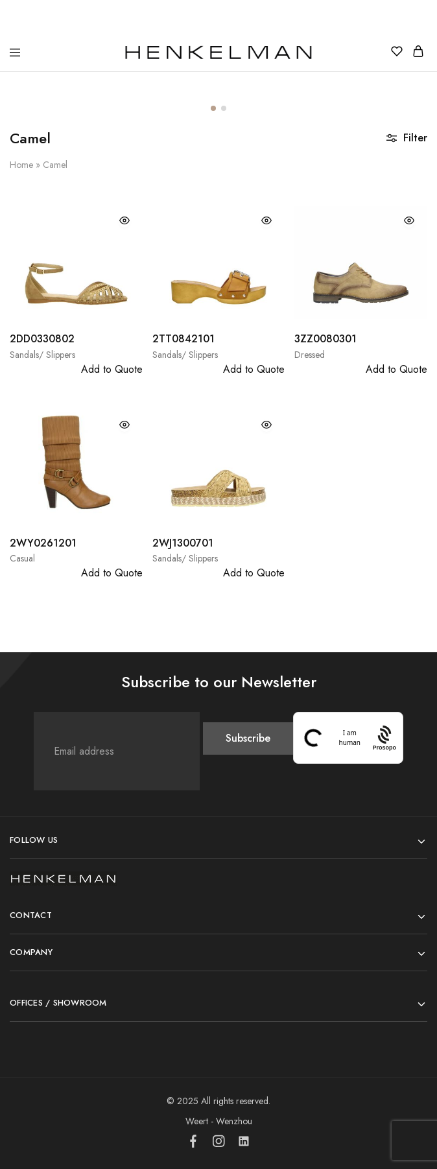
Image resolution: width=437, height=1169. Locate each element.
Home (21, 164)
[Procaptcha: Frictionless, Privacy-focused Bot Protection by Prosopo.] (384, 738)
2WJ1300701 (182, 543)
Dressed (309, 354)
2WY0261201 (43, 543)
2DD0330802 (42, 338)
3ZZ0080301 (325, 338)
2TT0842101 (183, 338)
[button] (213, 108)
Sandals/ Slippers (42, 354)
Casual (22, 558)
